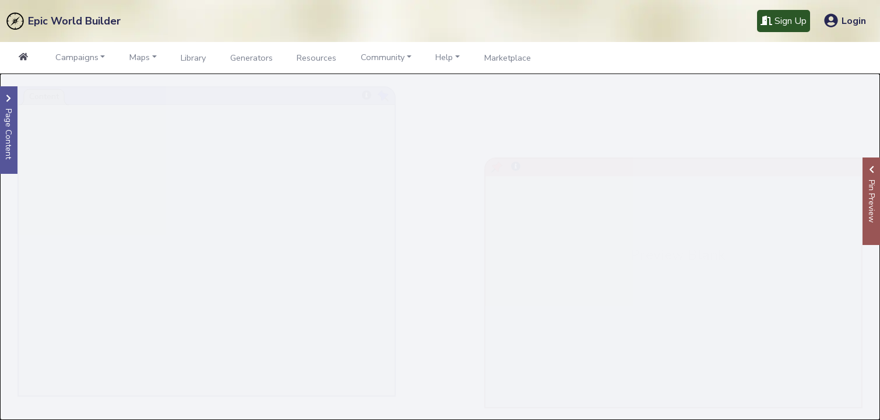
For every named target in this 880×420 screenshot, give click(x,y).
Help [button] (444, 57)
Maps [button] (139, 57)
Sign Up (784, 21)
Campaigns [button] (76, 57)
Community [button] (382, 57)
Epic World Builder (74, 21)
